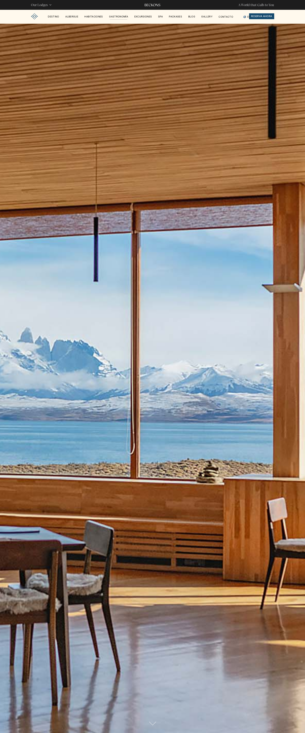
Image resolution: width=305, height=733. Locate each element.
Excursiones (143, 16)
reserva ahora (261, 16)
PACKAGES (175, 16)
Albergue (71, 16)
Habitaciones (93, 16)
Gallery (206, 16)
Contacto (226, 16)
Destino (53, 16)
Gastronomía (118, 16)
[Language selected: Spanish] (249, 16)
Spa (160, 16)
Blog (191, 16)
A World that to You (256, 5)
